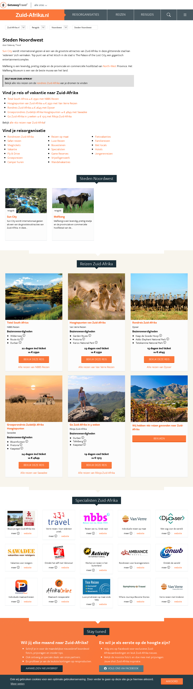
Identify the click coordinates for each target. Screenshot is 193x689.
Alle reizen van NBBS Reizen (34, 367)
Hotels (99, 149)
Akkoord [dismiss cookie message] (172, 681)
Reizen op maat (60, 137)
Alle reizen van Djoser (159, 367)
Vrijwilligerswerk (60, 158)
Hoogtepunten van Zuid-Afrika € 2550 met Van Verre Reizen (42, 103)
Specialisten (58, 149)
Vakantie (12, 149)
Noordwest (57, 27)
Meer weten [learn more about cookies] (18, 683)
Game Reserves (59, 154)
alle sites (40, 5)
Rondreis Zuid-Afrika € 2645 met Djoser (31, 108)
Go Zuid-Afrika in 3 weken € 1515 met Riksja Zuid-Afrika (39, 116)
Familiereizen (102, 141)
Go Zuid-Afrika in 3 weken (85, 425)
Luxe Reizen (58, 141)
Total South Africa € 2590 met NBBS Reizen (33, 99)
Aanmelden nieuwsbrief (42, 668)
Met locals (101, 145)
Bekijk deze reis (34, 359)
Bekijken (159, 438)
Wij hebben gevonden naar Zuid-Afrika (157, 427)
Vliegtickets (14, 145)
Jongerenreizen (104, 154)
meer (15, 533)
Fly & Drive (13, 154)
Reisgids (35, 27)
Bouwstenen (58, 145)
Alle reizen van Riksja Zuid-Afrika (96, 472)
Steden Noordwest (83, 27)
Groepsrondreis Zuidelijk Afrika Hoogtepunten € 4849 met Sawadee (47, 112)
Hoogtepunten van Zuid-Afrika (88, 322)
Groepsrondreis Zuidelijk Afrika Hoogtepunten (25, 426)
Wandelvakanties (60, 162)
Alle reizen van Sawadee (33, 472)
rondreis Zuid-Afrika (48, 83)
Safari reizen (14, 141)
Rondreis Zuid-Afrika (144, 322)
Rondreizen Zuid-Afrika (20, 137)
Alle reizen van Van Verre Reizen (96, 367)
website (27, 533)
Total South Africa (17, 322)
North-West (109, 66)
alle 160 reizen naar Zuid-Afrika (27, 122)
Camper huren (15, 162)
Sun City (7, 51)
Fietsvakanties (103, 137)
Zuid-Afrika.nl (13, 27)
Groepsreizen (15, 158)
